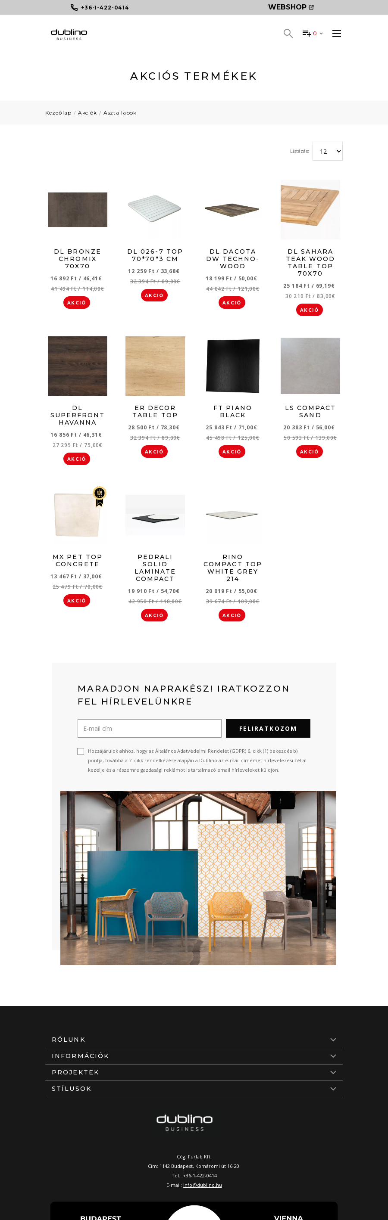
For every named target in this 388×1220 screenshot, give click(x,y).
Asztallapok (120, 112)
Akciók (87, 112)
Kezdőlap (58, 112)
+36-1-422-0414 (200, 1175)
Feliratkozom (268, 728)
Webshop (291, 7)
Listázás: (299, 151)
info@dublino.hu (202, 1185)
